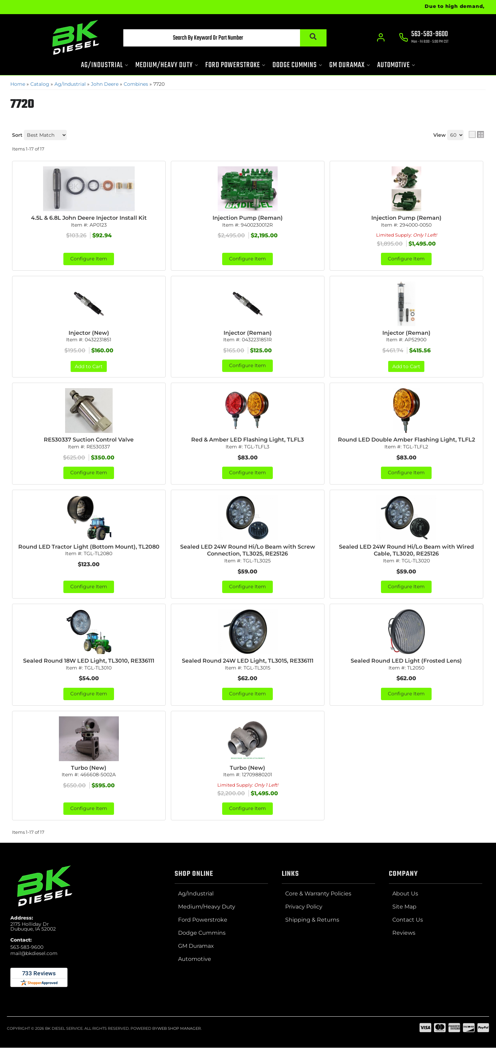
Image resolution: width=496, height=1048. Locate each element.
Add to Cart (89, 367)
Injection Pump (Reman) (248, 218)
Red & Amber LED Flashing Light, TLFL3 (247, 440)
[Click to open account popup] (380, 38)
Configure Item (88, 259)
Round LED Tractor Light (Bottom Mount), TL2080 (88, 547)
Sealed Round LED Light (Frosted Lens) (406, 661)
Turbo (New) (88, 768)
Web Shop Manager (179, 1029)
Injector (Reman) (248, 333)
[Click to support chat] (424, 38)
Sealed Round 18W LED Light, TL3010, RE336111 (88, 661)
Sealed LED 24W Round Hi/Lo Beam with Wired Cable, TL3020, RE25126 (406, 551)
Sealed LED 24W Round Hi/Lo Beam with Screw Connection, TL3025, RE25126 (247, 551)
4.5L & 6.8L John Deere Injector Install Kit (89, 218)
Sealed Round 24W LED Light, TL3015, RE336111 (247, 661)
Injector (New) (89, 333)
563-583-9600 (26, 947)
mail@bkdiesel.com (34, 953)
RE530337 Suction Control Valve (89, 440)
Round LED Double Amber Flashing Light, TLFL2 (406, 440)
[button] (222, 38)
